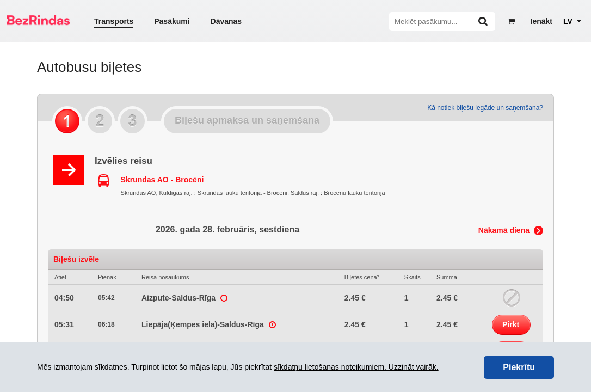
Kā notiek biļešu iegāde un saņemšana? (485, 108)
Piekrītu (519, 367)
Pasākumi (171, 21)
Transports (113, 21)
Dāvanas (226, 21)
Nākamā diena (504, 230)
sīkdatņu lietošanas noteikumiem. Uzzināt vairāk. (356, 367)
